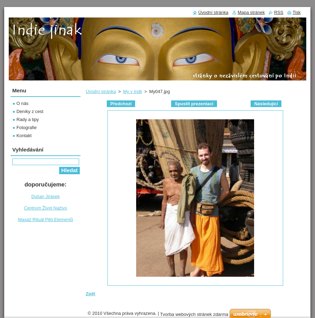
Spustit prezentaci (194, 103)
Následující (266, 103)
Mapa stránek (251, 12)
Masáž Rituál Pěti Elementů (45, 219)
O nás (22, 103)
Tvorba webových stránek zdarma (194, 314)
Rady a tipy (27, 119)
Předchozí (121, 103)
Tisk (297, 12)
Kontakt (23, 135)
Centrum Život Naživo (45, 208)
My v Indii (132, 91)
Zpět (90, 293)
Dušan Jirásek (45, 196)
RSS (278, 12)
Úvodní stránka (101, 91)
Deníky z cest (29, 111)
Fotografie (26, 127)
